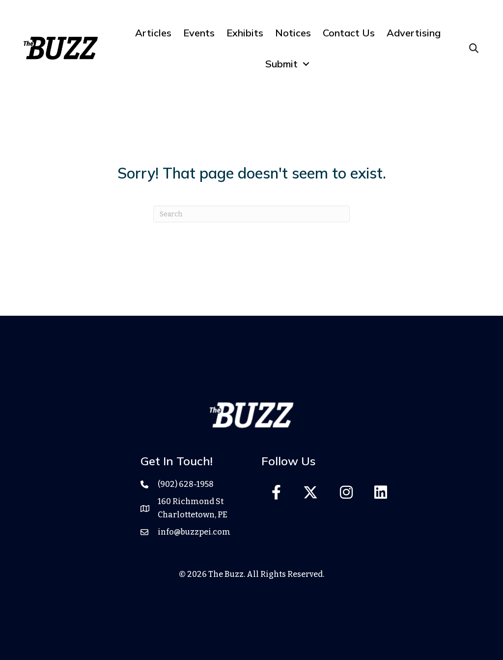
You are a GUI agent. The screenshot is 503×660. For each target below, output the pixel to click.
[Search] (251, 214)
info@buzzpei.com (194, 532)
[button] (276, 492)
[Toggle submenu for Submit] (306, 64)
